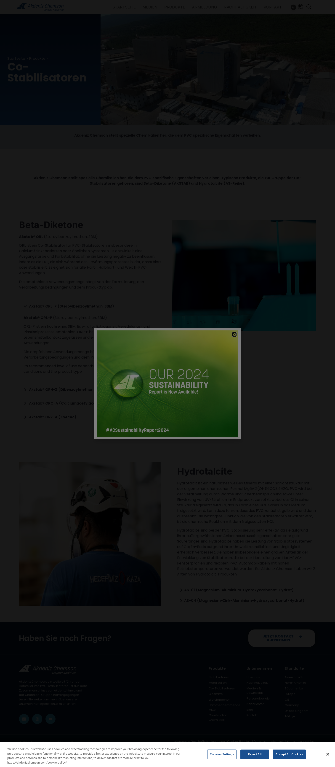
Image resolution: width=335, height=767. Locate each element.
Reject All (255, 756)
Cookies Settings (222, 756)
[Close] (328, 756)
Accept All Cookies (289, 756)
